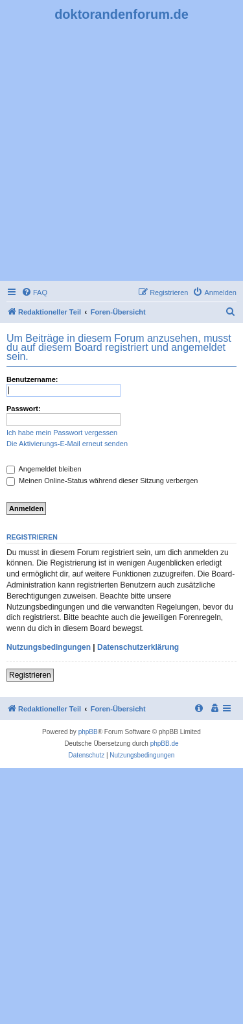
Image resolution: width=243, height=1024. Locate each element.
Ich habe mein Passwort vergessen (61, 432)
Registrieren (30, 675)
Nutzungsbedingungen (48, 647)
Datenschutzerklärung (138, 647)
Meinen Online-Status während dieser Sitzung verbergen (102, 480)
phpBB (88, 731)
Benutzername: (32, 379)
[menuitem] (34, 292)
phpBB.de (164, 743)
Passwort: (23, 408)
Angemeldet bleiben (44, 469)
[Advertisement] (121, 150)
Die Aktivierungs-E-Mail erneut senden (67, 443)
